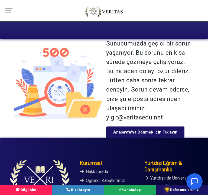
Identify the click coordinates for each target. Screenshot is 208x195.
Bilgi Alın (26, 189)
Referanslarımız (182, 189)
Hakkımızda (94, 171)
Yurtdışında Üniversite (167, 178)
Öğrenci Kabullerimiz (102, 180)
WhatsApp (130, 189)
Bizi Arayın (78, 189)
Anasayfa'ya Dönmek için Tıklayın (145, 132)
